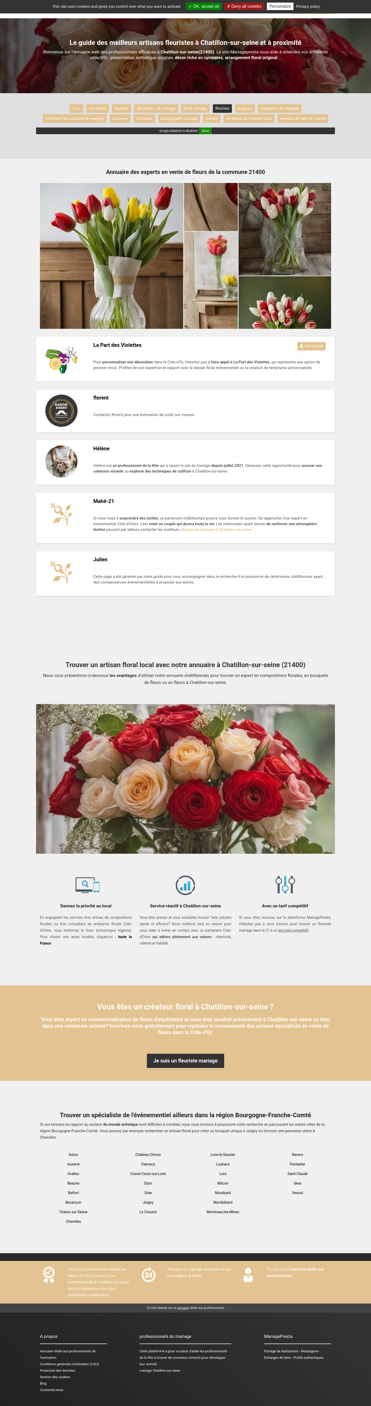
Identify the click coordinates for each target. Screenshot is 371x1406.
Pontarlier (297, 1164)
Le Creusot (148, 1212)
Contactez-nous (51, 1390)
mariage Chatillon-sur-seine (160, 1370)
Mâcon (223, 1183)
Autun (73, 1155)
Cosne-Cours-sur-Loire (148, 1174)
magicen (245, 108)
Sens (298, 1183)
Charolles (73, 1221)
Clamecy (148, 1164)
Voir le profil (311, 346)
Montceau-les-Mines (223, 1212)
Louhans (223, 1164)
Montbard (223, 1193)
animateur (97, 108)
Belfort (73, 1193)
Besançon (73, 1202)
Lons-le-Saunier (222, 1155)
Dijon (148, 1183)
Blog (43, 1383)
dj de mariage (195, 108)
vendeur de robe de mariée (303, 118)
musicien (120, 118)
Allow (205, 131)
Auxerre (73, 1164)
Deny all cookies (244, 6)
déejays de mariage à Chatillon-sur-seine (216, 529)
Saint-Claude (298, 1174)
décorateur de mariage (156, 108)
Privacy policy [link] (308, 6)
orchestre (144, 118)
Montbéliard (223, 1202)
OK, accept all (204, 6)
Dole (148, 1193)
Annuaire (46, 1351)
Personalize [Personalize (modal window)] (280, 6)
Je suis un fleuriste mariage (185, 1061)
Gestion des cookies (55, 1377)
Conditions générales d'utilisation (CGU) (69, 1364)
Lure (223, 1174)
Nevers (297, 1155)
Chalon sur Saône (73, 1212)
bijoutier (122, 108)
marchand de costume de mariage (74, 118)
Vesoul (297, 1193)
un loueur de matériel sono (249, 118)
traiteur (212, 118)
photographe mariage (179, 118)
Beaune (74, 1183)
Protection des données (57, 1370)
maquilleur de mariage (279, 108)
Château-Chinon (148, 1155)
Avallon (73, 1174)
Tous (76, 108)
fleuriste (222, 108)
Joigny (148, 1202)
